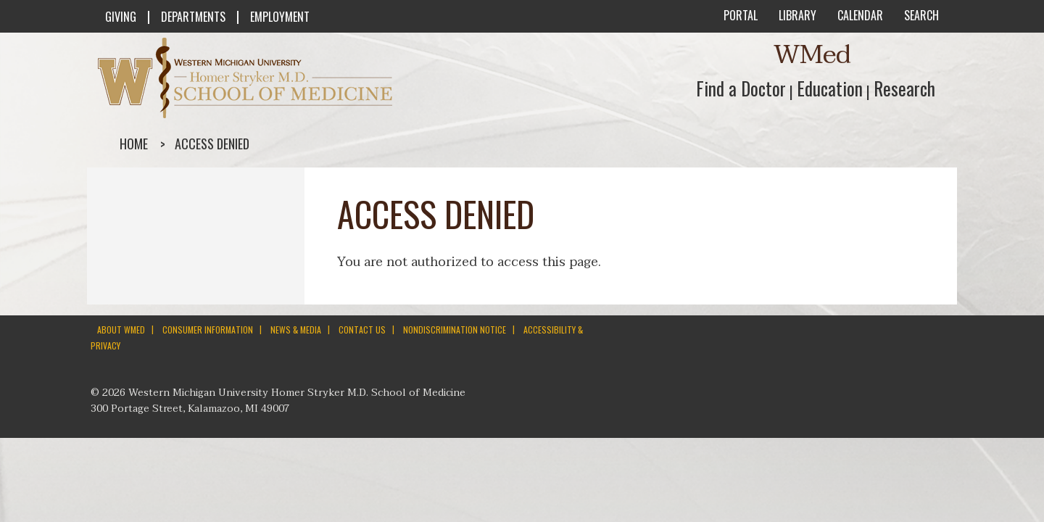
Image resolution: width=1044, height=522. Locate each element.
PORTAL (739, 15)
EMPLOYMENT (280, 16)
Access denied (212, 143)
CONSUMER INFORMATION (207, 329)
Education (830, 88)
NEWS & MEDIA (295, 329)
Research (904, 88)
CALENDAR (858, 15)
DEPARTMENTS (193, 16)
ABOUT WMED (121, 329)
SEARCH (920, 15)
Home (134, 143)
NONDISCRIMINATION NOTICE (454, 329)
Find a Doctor (741, 88)
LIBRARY (796, 15)
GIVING (120, 16)
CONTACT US (362, 329)
